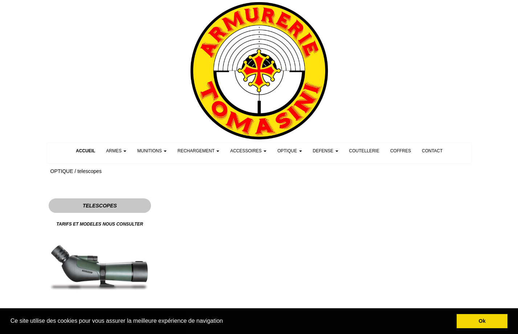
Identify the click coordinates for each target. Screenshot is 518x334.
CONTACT (432, 150)
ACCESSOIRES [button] (248, 150)
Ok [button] (482, 321)
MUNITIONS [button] (152, 150)
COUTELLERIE (364, 150)
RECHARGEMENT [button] (198, 150)
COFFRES (400, 150)
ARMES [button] (116, 150)
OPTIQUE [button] (289, 150)
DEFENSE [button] (325, 150)
